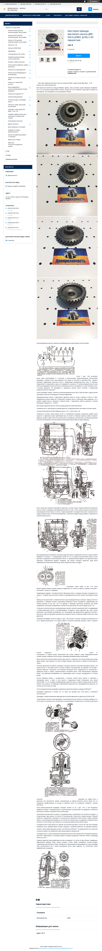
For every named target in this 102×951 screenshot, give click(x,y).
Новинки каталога (11, 159)
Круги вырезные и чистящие (16, 127)
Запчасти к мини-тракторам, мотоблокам (17, 105)
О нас (48, 15)
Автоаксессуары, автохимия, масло (17, 100)
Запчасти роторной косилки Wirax (17, 78)
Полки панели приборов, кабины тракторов (18, 65)
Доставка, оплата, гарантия (76, 15)
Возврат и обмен (12, 20)
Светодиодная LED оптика (16, 54)
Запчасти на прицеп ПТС (16, 94)
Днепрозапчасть (12, 15)
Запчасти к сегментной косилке (15, 83)
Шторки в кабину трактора (16, 62)
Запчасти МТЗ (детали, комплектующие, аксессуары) (17, 36)
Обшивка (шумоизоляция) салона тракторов (16, 58)
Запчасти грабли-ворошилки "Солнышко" (17, 135)
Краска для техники (14, 139)
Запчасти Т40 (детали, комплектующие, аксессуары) (17, 41)
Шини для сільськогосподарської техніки (15, 144)
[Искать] (79, 9)
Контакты (58, 15)
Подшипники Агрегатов (15, 121)
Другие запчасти (13, 124)
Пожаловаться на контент (46, 948)
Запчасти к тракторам (31, 15)
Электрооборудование (15, 97)
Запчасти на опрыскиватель (17, 69)
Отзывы (8, 155)
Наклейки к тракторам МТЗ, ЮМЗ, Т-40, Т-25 (16, 110)
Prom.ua (59, 946)
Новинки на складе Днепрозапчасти (14, 131)
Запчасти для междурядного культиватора (17, 73)
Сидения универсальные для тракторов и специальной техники (17, 116)
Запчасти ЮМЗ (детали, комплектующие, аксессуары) (17, 31)
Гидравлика (11, 51)
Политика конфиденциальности (64, 948)
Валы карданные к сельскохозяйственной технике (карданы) (17, 89)
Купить (79, 56)
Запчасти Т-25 (12, 45)
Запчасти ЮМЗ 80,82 (14, 48)
